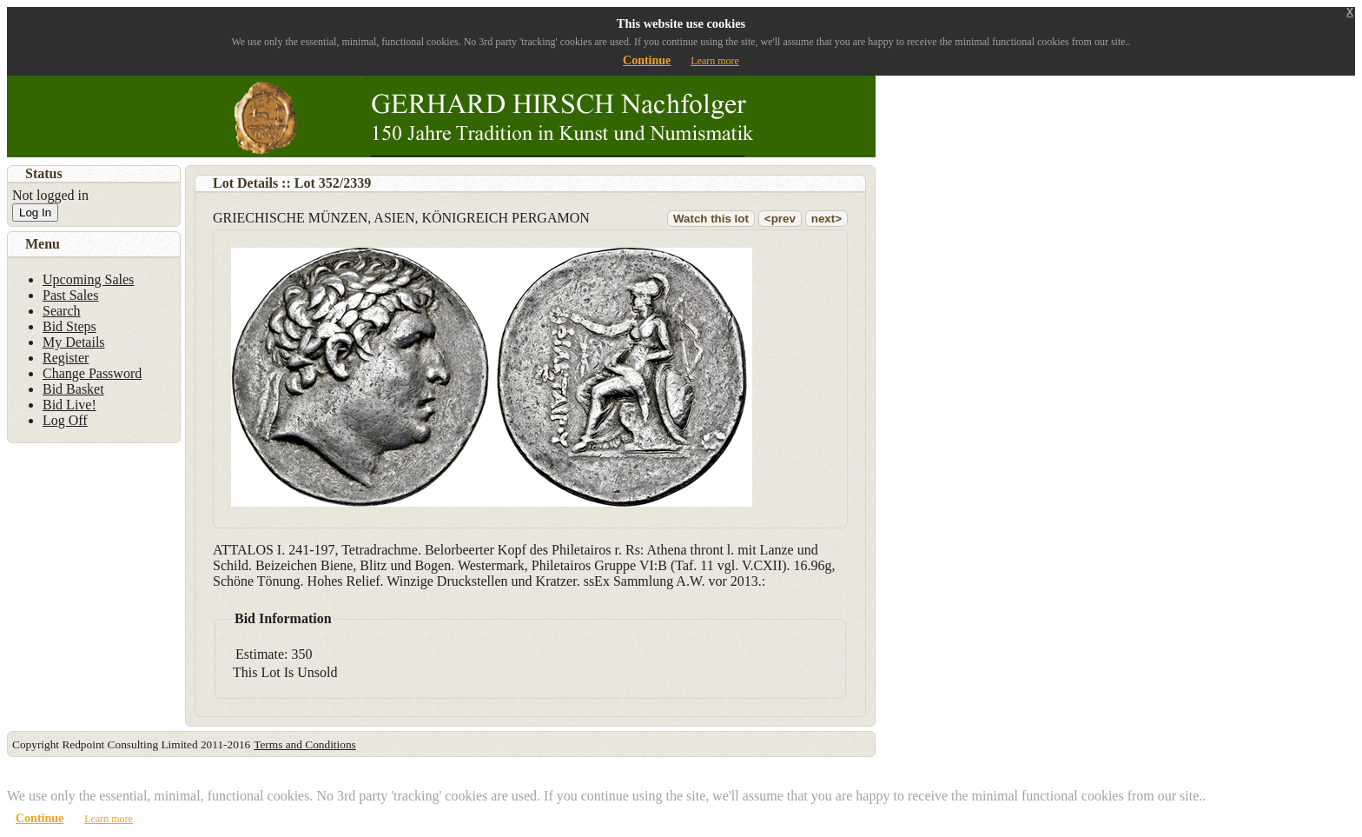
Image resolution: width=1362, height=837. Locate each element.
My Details (74, 342)
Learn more (715, 61)
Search (62, 310)
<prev (780, 218)
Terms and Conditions (305, 744)
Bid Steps (69, 326)
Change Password (92, 373)
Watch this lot (711, 218)
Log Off (65, 420)
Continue (647, 60)
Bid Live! (69, 404)
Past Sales (70, 295)
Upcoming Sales (88, 279)
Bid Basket (73, 389)
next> (826, 218)
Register (66, 357)
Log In (35, 212)
